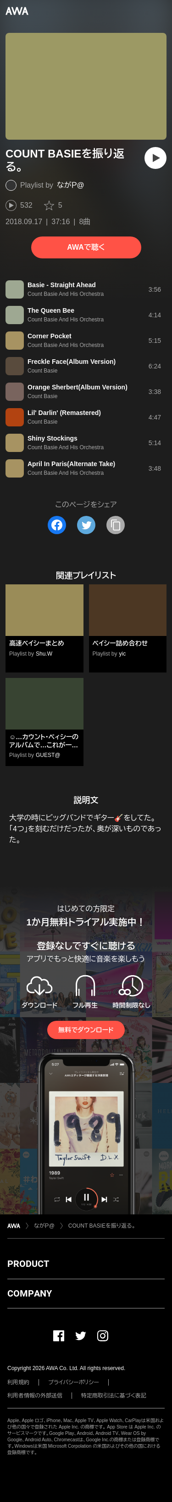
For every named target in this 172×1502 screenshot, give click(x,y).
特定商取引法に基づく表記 (113, 1395)
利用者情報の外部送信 (34, 1395)
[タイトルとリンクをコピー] (115, 525)
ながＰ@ (70, 185)
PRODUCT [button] (28, 1263)
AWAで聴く (86, 247)
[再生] (155, 158)
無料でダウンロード (85, 1030)
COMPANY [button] (29, 1293)
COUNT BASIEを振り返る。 (101, 1226)
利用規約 (18, 1382)
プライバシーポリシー (73, 1382)
